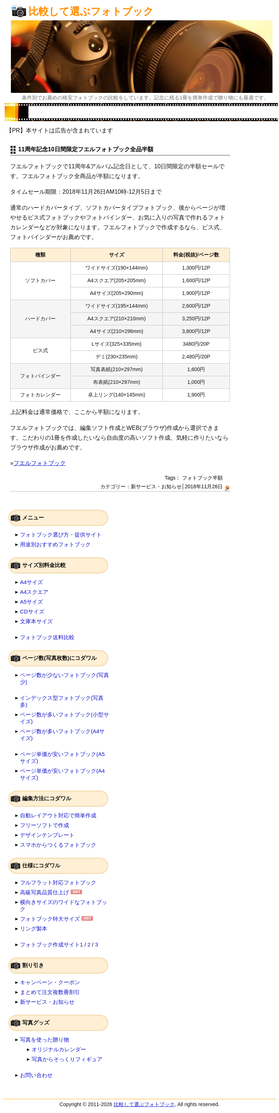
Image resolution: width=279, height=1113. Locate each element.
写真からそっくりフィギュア (67, 1059)
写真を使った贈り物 (44, 1039)
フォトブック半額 (202, 478)
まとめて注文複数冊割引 (50, 992)
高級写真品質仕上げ (44, 892)
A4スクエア (34, 592)
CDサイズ (32, 611)
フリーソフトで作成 (44, 825)
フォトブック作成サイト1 (51, 944)
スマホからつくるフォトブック (58, 845)
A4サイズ (31, 582)
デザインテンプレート (47, 835)
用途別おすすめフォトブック (55, 544)
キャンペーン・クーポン (50, 982)
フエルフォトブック (39, 463)
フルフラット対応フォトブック (58, 882)
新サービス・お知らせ (156, 486)
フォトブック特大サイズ (50, 919)
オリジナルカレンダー (59, 1049)
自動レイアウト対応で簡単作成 (58, 815)
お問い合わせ (36, 1075)
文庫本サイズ (36, 621)
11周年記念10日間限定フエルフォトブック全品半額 (85, 149)
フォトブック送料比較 (47, 637)
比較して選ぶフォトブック (91, 11)
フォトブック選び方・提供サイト (61, 534)
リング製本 (33, 928)
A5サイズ (31, 602)
